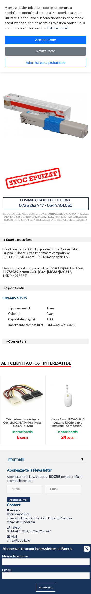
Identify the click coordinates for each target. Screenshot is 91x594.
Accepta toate (45, 40)
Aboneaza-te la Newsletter (29, 470)
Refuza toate (45, 51)
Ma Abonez (46, 587)
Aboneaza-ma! (18, 499)
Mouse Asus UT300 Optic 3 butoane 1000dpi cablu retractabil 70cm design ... (67, 422)
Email (6, 569)
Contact (13, 504)
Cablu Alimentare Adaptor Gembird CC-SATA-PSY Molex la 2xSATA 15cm (22, 422)
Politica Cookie (58, 28)
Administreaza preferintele (45, 63)
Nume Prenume (15, 556)
